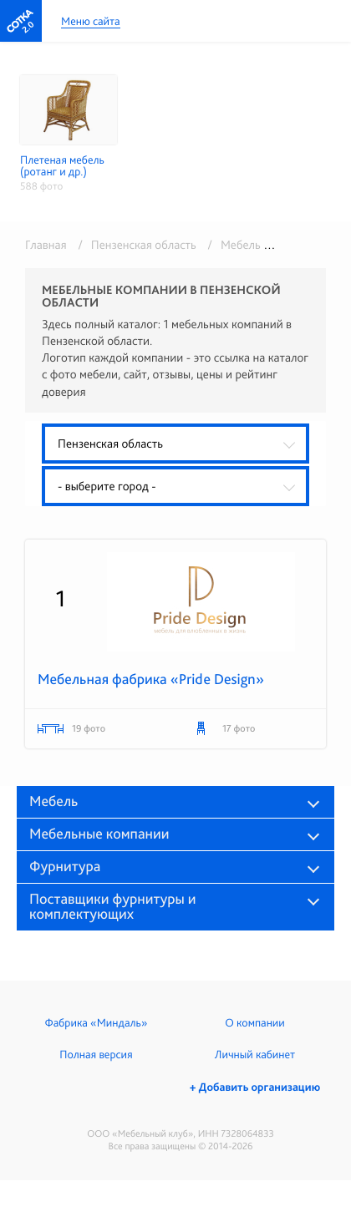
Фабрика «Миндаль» (96, 1023)
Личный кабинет (255, 1055)
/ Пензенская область (134, 244)
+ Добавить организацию (255, 1087)
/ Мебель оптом (248, 244)
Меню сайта (90, 22)
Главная (46, 244)
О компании (254, 1023)
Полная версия (95, 1055)
